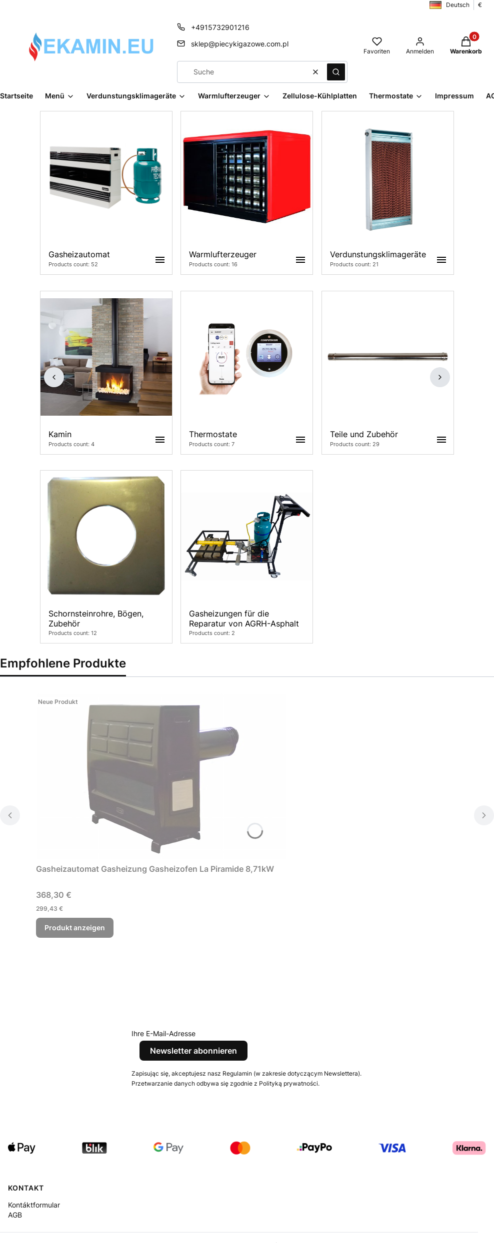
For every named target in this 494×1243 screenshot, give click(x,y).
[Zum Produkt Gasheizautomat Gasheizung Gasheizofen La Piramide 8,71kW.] (161, 776)
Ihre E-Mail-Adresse (164, 1033)
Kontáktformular (34, 1205)
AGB (15, 1215)
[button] (336, 71)
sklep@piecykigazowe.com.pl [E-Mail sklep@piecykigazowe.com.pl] (239, 43)
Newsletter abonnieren (193, 1051)
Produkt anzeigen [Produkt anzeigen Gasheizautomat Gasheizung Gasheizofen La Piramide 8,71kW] (74, 927)
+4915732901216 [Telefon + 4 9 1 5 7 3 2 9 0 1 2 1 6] (220, 27)
